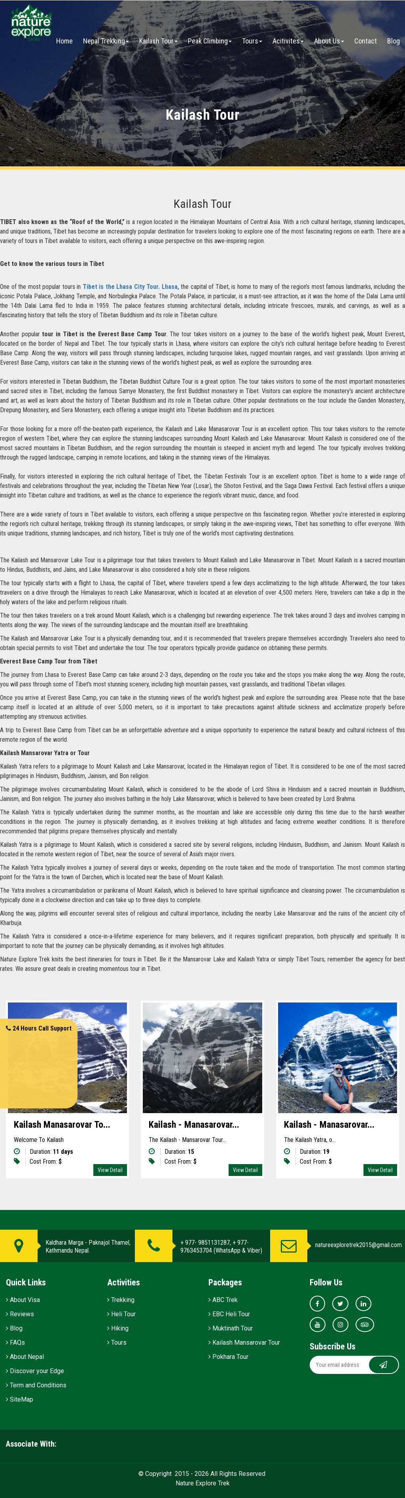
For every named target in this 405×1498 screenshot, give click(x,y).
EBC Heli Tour (229, 1314)
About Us (329, 41)
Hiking (118, 1328)
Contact (365, 41)
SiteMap (19, 1399)
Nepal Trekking (106, 41)
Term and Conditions (36, 1385)
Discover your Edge (35, 1371)
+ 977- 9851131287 (205, 1242)
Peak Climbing (210, 41)
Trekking (120, 1300)
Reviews (20, 1314)
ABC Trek (223, 1300)
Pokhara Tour (228, 1356)
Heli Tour (121, 1314)
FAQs (15, 1342)
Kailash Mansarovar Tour (244, 1342)
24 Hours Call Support (39, 1028)
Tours (252, 41)
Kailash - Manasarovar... (194, 1124)
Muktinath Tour (230, 1328)
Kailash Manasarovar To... (62, 1124)
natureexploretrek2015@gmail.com (358, 1245)
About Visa (23, 1300)
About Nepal (25, 1356)
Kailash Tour (158, 41)
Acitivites (288, 41)
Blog (393, 41)
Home (64, 41)
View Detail (110, 1170)
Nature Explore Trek (203, 1483)
